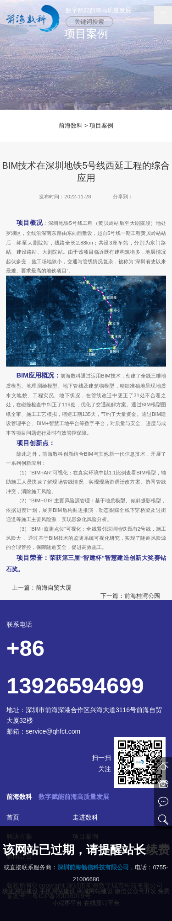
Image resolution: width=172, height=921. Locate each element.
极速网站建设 (20, 891)
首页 (12, 817)
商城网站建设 (95, 891)
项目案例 (101, 125)
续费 (158, 850)
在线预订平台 (102, 903)
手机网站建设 (57, 891)
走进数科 (85, 817)
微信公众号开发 (135, 891)
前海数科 (71, 125)
